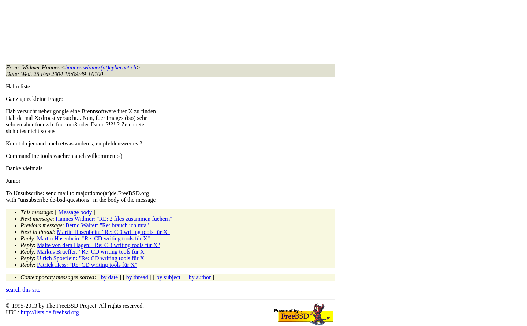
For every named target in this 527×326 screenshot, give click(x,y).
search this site (23, 290)
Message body (75, 212)
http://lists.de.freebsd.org (49, 312)
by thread (137, 277)
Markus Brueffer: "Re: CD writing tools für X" (92, 252)
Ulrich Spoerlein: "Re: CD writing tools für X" (92, 258)
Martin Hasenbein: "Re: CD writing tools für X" (113, 232)
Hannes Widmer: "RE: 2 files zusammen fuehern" (114, 219)
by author (199, 277)
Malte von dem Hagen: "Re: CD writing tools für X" (98, 245)
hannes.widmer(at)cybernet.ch (101, 67)
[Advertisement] (139, 22)
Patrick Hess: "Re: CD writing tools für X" (87, 265)
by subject (168, 277)
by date (109, 277)
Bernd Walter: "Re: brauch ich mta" (107, 225)
